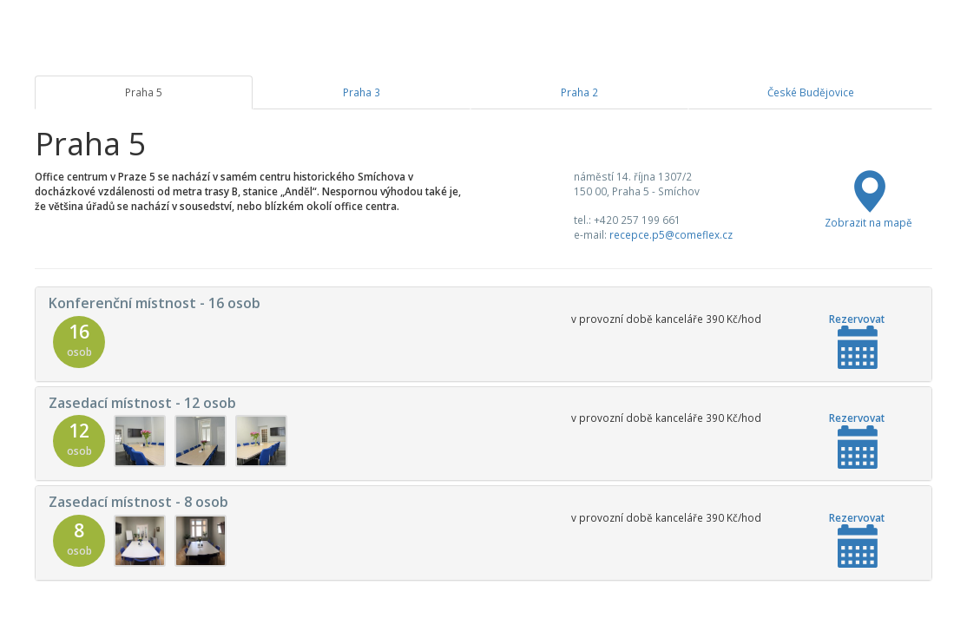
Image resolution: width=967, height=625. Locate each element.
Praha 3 (361, 92)
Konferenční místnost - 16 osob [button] (154, 302)
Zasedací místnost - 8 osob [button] (138, 501)
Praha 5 (143, 92)
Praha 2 (579, 92)
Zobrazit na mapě (868, 215)
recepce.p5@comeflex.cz (671, 234)
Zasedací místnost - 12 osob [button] (142, 402)
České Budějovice (810, 92)
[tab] (483, 334)
